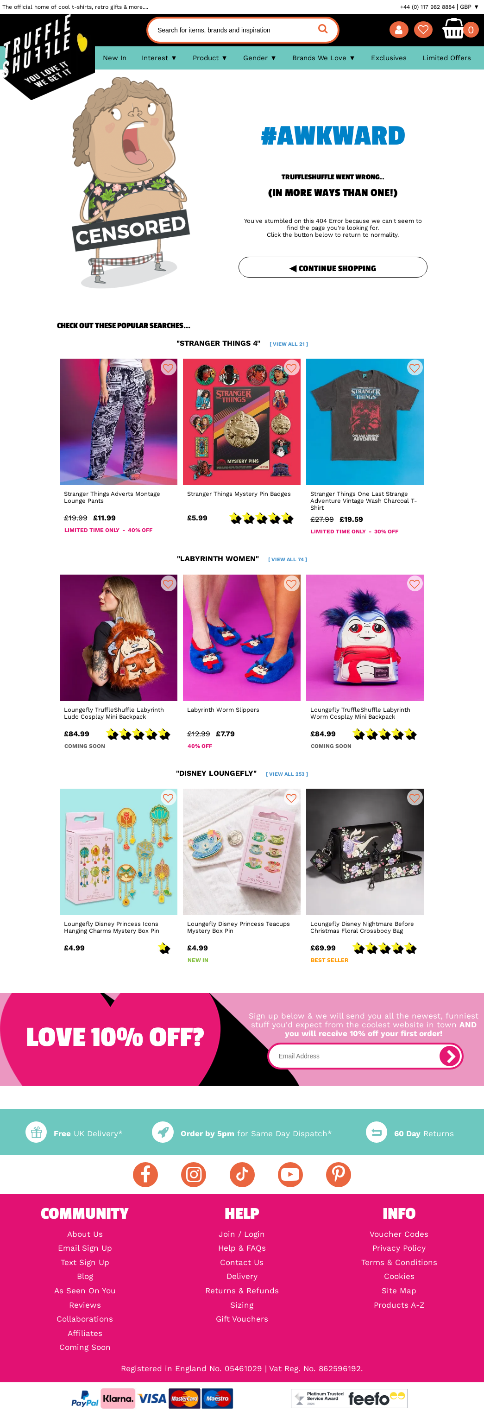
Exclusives (389, 58)
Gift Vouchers (242, 1319)
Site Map (399, 1291)
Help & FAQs (242, 1249)
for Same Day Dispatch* (242, 1133)
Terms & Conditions (399, 1263)
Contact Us (242, 1263)
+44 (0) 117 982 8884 (427, 7)
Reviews (85, 1306)
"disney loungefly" (242, 773)
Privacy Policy (399, 1249)
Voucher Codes (399, 1235)
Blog (85, 1277)
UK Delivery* (74, 1133)
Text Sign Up (85, 1263)
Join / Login (242, 1235)
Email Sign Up (85, 1249)
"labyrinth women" (242, 558)
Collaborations (85, 1319)
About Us (85, 1235)
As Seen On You (85, 1291)
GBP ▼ (469, 7)
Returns (410, 1133)
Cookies (399, 1277)
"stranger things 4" (242, 343)
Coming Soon (85, 1348)
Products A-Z (399, 1306)
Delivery (242, 1277)
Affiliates (85, 1334)
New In (114, 58)
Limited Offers (446, 58)
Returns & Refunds (242, 1291)
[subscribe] (450, 1056)
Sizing (241, 1306)
